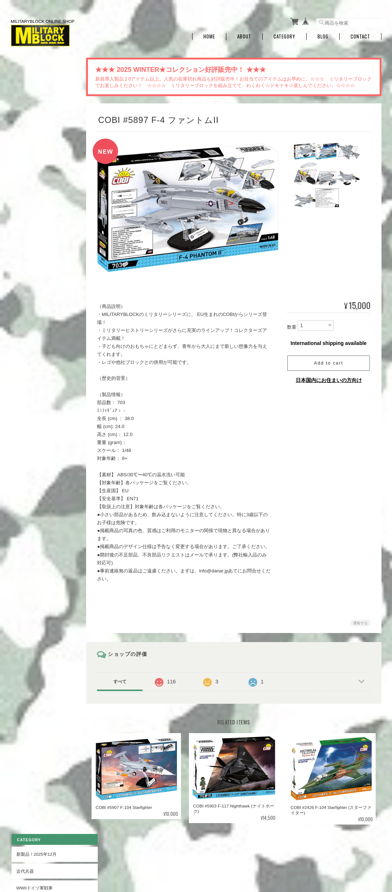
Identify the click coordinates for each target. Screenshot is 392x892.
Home (209, 33)
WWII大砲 (25, 226)
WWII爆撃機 (27, 192)
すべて (124, 678)
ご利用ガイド (29, 379)
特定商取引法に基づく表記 (42, 396)
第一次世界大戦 (31, 260)
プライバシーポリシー (301, 854)
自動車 (22, 327)
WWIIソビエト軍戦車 (36, 142)
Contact (360, 33)
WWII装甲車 (27, 159)
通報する (360, 620)
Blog (323, 33)
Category (284, 33)
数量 (291, 323)
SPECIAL (24, 311)
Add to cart (328, 360)
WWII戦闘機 (27, 175)
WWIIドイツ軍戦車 (34, 108)
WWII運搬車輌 (30, 209)
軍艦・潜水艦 (29, 243)
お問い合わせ (29, 413)
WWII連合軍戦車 (32, 125)
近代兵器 (24, 91)
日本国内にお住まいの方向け (329, 377)
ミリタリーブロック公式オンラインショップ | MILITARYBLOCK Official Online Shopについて (185, 854)
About (244, 33)
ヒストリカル (29, 277)
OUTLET (24, 294)
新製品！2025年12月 (36, 74)
